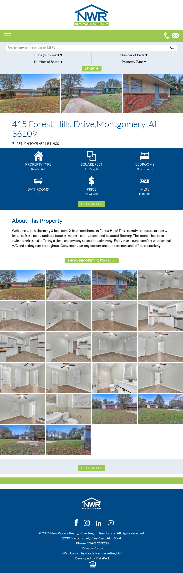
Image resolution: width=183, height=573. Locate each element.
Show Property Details (89, 261)
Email (176, 36)
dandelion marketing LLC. (103, 553)
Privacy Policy (92, 548)
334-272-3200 (167, 36)
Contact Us (91, 204)
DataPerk (103, 558)
